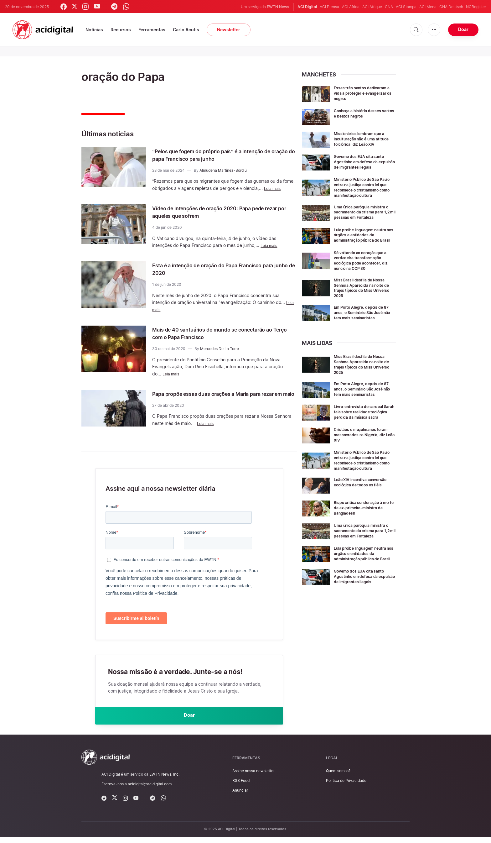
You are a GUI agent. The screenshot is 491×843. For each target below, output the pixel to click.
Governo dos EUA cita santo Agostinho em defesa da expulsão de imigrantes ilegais (363, 168)
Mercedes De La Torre (219, 348)
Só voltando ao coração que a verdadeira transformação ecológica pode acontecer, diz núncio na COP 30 (364, 278)
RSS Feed (241, 786)
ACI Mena (428, 6)
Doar (463, 29)
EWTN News (278, 6)
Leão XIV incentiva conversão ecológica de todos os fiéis (359, 522)
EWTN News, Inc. (164, 780)
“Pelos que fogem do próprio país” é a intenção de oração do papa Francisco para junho (222, 154)
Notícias (94, 29)
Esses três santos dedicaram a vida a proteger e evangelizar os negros (364, 93)
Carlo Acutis (186, 29)
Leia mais (273, 188)
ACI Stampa (406, 6)
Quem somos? (338, 776)
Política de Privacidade (346, 786)
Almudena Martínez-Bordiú (223, 170)
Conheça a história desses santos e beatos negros (361, 113)
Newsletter (228, 29)
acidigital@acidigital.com (150, 790)
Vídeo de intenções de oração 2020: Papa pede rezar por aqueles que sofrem (222, 211)
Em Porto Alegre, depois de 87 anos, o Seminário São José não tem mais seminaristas (362, 333)
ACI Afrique (372, 6)
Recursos (121, 29)
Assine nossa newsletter (253, 776)
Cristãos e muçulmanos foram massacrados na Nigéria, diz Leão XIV (359, 466)
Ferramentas (151, 29)
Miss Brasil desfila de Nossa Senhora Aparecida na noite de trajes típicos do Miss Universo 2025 (363, 306)
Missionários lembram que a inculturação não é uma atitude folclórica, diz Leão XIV (363, 141)
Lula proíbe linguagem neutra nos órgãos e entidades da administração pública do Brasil (364, 251)
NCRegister (476, 6)
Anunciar (240, 796)
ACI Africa (350, 6)
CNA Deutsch (451, 6)
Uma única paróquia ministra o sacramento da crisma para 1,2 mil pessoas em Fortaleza (364, 226)
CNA (389, 6)
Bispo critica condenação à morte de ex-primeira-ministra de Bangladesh (362, 545)
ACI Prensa (329, 6)
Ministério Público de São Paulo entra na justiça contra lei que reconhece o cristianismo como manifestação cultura (364, 199)
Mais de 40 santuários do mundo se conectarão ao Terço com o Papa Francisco (222, 333)
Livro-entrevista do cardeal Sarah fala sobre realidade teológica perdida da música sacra (363, 441)
